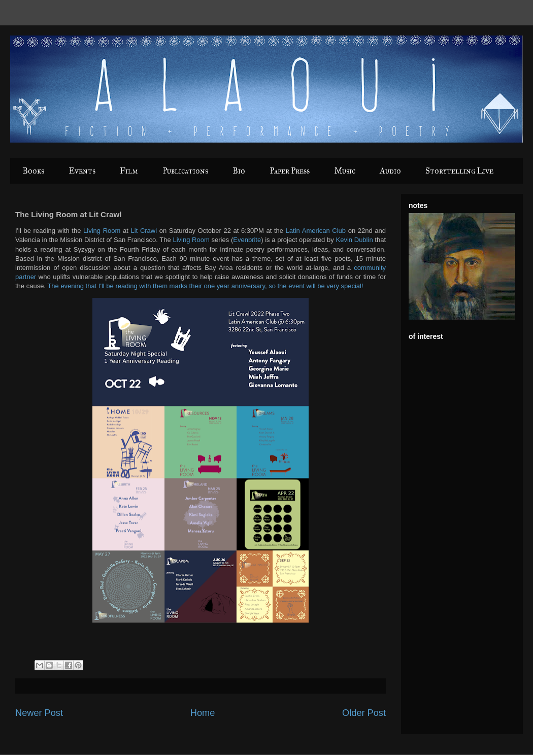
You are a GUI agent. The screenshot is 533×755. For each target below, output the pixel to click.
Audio (390, 171)
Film (129, 171)
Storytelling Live (459, 171)
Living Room (101, 230)
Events (82, 171)
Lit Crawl (144, 230)
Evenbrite (247, 240)
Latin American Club (316, 230)
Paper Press (290, 171)
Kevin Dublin (354, 240)
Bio (238, 171)
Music (344, 171)
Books (33, 171)
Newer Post (39, 713)
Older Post (364, 713)
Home (202, 713)
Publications (185, 171)
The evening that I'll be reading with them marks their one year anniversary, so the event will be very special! (205, 286)
